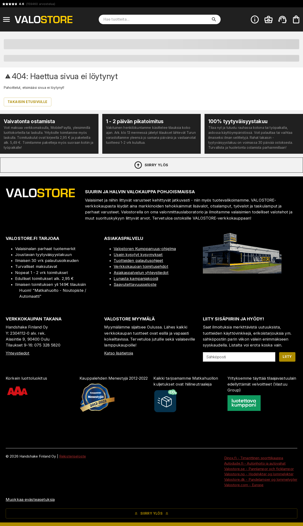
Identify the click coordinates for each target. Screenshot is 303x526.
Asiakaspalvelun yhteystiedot (141, 272)
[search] (214, 19)
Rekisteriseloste (72, 456)
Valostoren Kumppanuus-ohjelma (145, 248)
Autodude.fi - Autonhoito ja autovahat (255, 463)
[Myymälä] (242, 272)
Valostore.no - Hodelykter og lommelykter (259, 474)
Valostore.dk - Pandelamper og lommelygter (260, 479)
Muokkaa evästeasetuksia (30, 499)
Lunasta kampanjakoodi (136, 278)
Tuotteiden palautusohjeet (138, 260)
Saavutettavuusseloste (135, 284)
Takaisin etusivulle (28, 102)
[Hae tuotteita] (156, 19)
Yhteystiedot (18, 353)
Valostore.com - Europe (244, 485)
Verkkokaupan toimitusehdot (141, 266)
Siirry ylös (151, 165)
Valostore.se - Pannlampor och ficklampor (259, 469)
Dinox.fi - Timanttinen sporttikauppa (253, 458)
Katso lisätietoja (118, 353)
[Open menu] (6, 19)
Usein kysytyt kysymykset (138, 254)
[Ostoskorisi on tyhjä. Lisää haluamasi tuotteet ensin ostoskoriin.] (296, 19)
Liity (287, 357)
